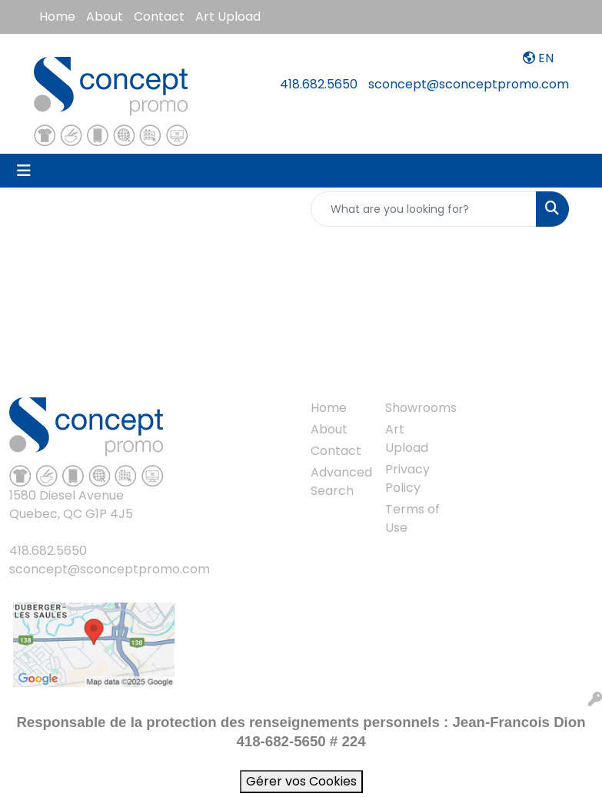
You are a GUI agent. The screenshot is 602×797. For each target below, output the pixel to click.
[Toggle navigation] (24, 170)
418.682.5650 (319, 84)
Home (57, 16)
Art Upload (228, 16)
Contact (159, 16)
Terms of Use (412, 518)
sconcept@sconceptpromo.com (468, 84)
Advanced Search (339, 481)
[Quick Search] (424, 209)
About (104, 16)
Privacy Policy (407, 478)
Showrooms (413, 408)
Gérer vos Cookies (301, 781)
